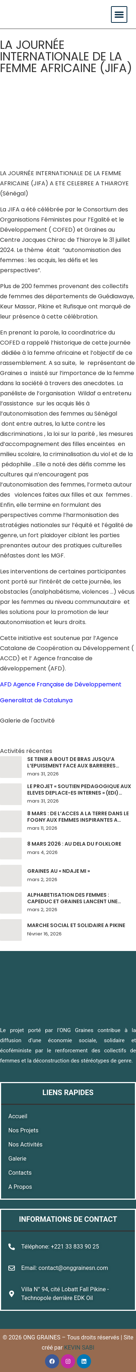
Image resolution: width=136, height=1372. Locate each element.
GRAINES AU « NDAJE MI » (58, 871)
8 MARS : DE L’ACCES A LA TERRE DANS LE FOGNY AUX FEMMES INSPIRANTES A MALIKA (78, 820)
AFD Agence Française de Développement (60, 684)
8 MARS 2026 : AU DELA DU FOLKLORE (74, 843)
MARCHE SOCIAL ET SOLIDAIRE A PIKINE (76, 925)
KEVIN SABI (79, 1347)
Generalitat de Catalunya (36, 700)
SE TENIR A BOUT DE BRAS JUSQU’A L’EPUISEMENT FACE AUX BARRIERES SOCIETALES (71, 765)
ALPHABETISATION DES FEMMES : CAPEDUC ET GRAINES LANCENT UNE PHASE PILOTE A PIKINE (72, 901)
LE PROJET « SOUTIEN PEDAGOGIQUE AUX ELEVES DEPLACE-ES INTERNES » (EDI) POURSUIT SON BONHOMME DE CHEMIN (79, 793)
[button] (119, 14)
